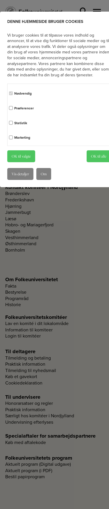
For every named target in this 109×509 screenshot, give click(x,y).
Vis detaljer (20, 173)
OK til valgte (21, 156)
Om (44, 173)
